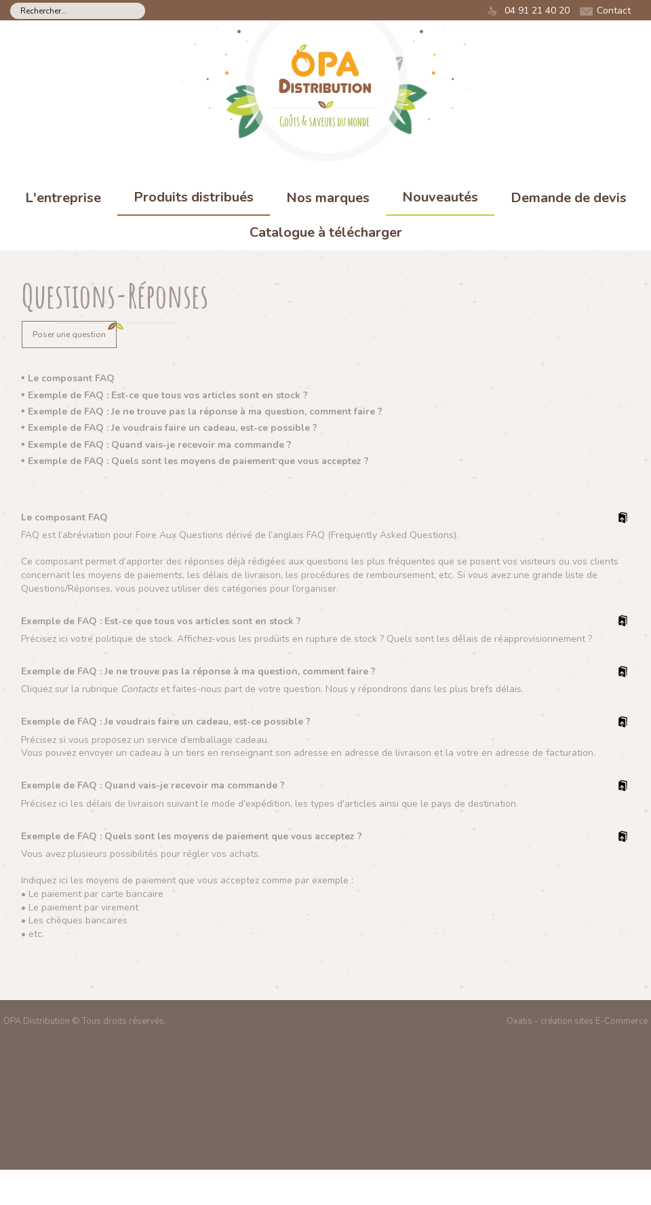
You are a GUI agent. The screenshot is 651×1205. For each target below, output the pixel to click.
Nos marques (328, 198)
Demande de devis (569, 198)
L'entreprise (63, 198)
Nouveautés (440, 197)
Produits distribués (194, 197)
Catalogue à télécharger (326, 232)
